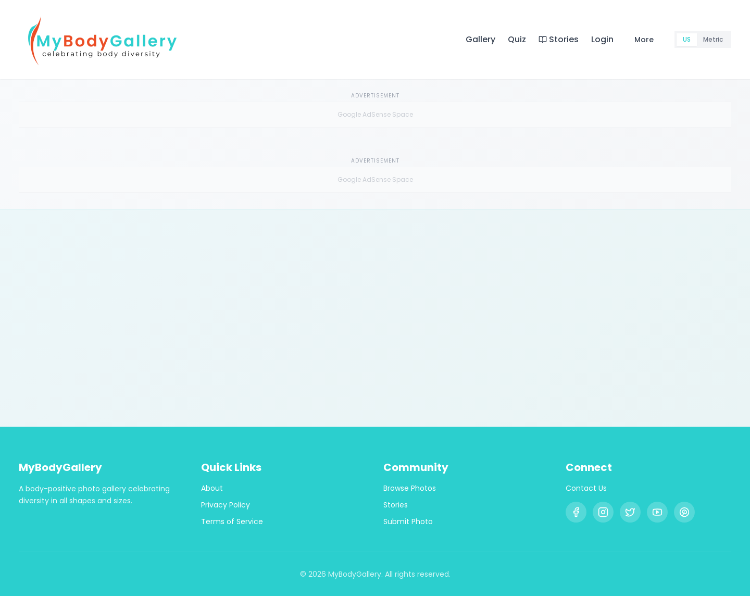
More (644, 39)
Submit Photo (408, 521)
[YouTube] (657, 512)
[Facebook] (576, 512)
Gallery (480, 39)
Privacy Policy (225, 505)
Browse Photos (409, 488)
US (687, 39)
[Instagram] (603, 512)
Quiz (517, 39)
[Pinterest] (684, 512)
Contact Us (586, 488)
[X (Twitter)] (630, 512)
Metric (713, 39)
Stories (559, 39)
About (212, 488)
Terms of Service (232, 521)
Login (602, 39)
